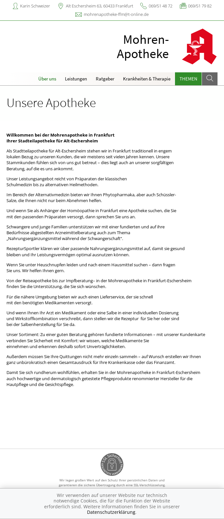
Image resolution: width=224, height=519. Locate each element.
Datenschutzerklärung (111, 512)
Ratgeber (105, 79)
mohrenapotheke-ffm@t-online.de (116, 14)
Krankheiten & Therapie (146, 79)
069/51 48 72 (160, 6)
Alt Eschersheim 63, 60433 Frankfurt (99, 6)
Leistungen (76, 79)
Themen (188, 79)
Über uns (47, 79)
